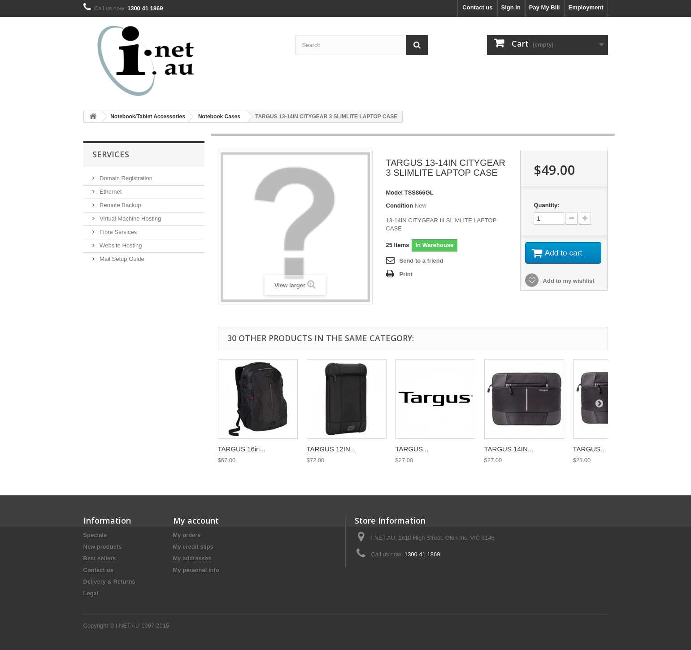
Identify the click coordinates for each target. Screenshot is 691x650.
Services (110, 154)
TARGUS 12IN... (331, 449)
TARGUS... (412, 449)
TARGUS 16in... (241, 449)
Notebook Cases (219, 116)
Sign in (511, 7)
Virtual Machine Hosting (129, 218)
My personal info (196, 570)
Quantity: (546, 205)
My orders (187, 535)
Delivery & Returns (109, 581)
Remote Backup (119, 205)
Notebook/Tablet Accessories (147, 116)
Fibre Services (117, 232)
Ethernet (110, 191)
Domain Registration (125, 178)
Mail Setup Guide (121, 259)
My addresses (192, 558)
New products (102, 546)
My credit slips (193, 546)
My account (196, 520)
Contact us (477, 7)
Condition (399, 205)
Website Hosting (120, 245)
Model (394, 192)
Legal (91, 593)
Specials (95, 535)
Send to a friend (421, 260)
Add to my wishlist (567, 282)
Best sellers (99, 558)
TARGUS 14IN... (509, 449)
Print (406, 274)
